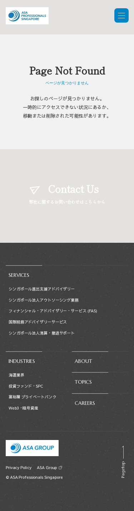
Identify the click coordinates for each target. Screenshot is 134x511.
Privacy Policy (18, 467)
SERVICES (19, 275)
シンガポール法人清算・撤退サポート (42, 333)
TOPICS (83, 382)
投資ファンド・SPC (26, 386)
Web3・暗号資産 (23, 408)
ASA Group (46, 467)
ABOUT (83, 361)
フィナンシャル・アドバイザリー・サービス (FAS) (53, 310)
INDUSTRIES (22, 361)
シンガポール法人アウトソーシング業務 (44, 300)
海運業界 (16, 375)
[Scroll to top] (122, 462)
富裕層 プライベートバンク (32, 396)
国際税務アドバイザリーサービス (38, 322)
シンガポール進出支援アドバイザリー (42, 289)
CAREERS (85, 403)
